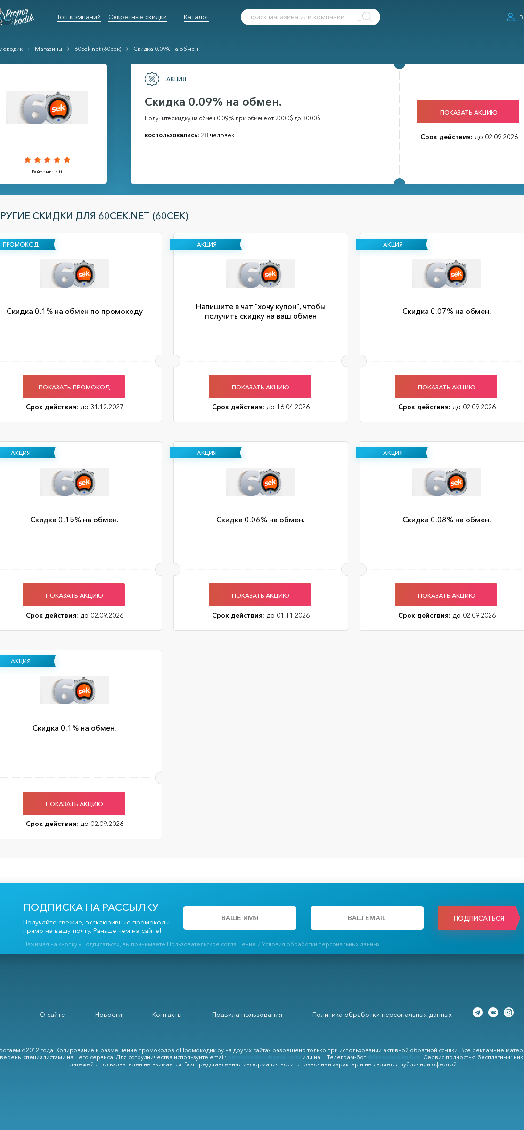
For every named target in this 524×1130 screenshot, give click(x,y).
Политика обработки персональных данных (382, 1014)
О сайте (52, 1014)
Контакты (167, 1014)
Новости (108, 1014)
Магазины (48, 48)
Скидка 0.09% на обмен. (166, 48)
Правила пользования (247, 1014)
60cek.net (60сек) (97, 48)
